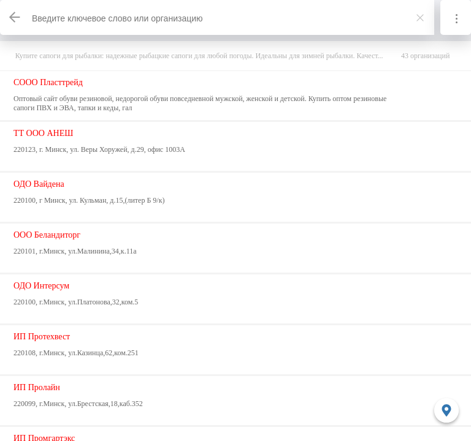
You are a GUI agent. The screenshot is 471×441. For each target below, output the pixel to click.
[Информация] (455, 17)
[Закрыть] (420, 18)
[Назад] (15, 17)
